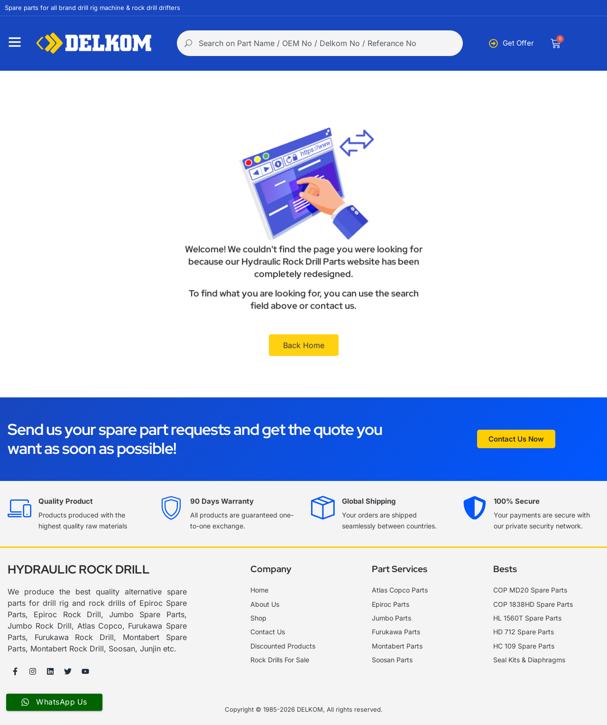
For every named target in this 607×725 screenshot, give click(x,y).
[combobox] (320, 43)
